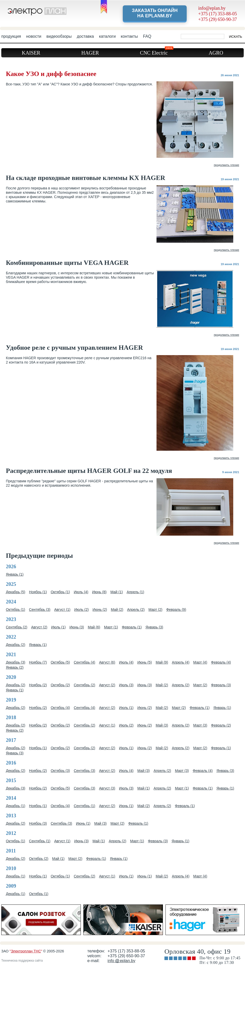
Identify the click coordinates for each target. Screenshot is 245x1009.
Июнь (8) (99, 592)
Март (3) (200, 725)
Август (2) (39, 627)
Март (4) (200, 662)
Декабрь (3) (15, 662)
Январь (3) (154, 627)
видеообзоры (59, 36)
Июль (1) (58, 627)
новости (33, 36)
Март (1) (111, 627)
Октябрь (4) (60, 708)
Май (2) (117, 609)
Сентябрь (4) (84, 662)
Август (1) (62, 609)
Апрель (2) (136, 609)
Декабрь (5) (15, 592)
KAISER (31, 53)
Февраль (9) (176, 609)
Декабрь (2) (15, 645)
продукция (11, 36)
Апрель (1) (135, 592)
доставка (85, 36)
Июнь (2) (100, 609)
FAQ (147, 36)
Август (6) (107, 662)
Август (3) (107, 788)
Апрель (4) (181, 662)
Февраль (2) (221, 725)
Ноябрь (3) (38, 823)
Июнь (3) (77, 627)
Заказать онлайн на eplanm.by (154, 13)
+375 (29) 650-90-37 (217, 19)
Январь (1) (15, 574)
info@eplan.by (212, 8)
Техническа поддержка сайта (22, 960)
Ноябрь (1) (38, 592)
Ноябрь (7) (38, 662)
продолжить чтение (226, 164)
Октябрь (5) (60, 662)
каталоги (107, 36)
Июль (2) (81, 609)
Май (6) (94, 627)
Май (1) (116, 592)
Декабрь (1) (15, 806)
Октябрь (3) (60, 771)
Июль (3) (126, 685)
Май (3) (162, 725)
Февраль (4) (221, 662)
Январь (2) (15, 667)
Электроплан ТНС (26, 951)
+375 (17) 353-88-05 (217, 13)
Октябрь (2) (60, 685)
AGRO (216, 53)
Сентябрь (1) (84, 806)
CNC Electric (156, 52)
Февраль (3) (221, 685)
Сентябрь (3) (39, 609)
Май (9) (162, 662)
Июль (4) (81, 592)
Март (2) (155, 609)
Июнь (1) (126, 806)
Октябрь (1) (60, 592)
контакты (129, 36)
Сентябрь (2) (16, 627)
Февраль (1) (132, 627)
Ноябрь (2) (38, 685)
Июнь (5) (144, 662)
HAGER (90, 53)
